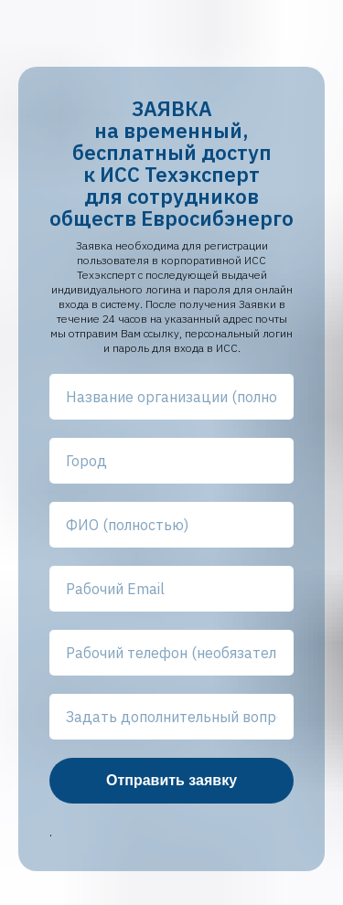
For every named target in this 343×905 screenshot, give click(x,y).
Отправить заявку (171, 780)
